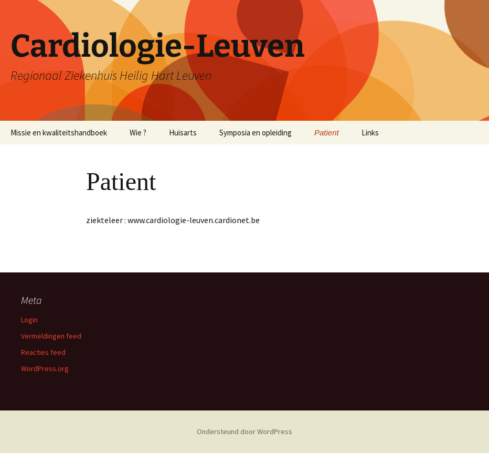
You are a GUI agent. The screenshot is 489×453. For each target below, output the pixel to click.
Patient (326, 132)
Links (370, 133)
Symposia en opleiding (255, 133)
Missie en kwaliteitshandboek (58, 133)
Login (29, 319)
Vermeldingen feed (51, 336)
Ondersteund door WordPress (244, 431)
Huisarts (183, 133)
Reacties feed (43, 352)
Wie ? (138, 133)
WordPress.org (45, 368)
